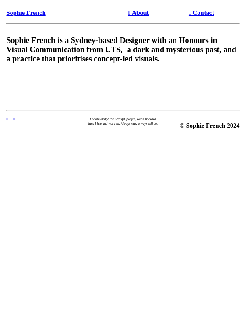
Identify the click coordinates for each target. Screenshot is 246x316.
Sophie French (25, 12)
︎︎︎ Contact (201, 12)
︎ (6, 119)
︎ (10, 119)
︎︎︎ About (138, 12)
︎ (14, 119)
